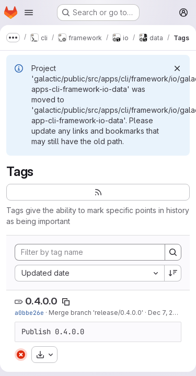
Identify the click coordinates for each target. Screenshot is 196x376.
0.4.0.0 (41, 301)
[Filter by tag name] (90, 252)
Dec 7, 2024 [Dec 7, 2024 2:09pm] (166, 312)
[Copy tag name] (66, 302)
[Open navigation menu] (28, 12)
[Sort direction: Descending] (173, 273)
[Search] (173, 252)
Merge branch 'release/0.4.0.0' (96, 312)
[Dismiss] (177, 68)
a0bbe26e (29, 312)
